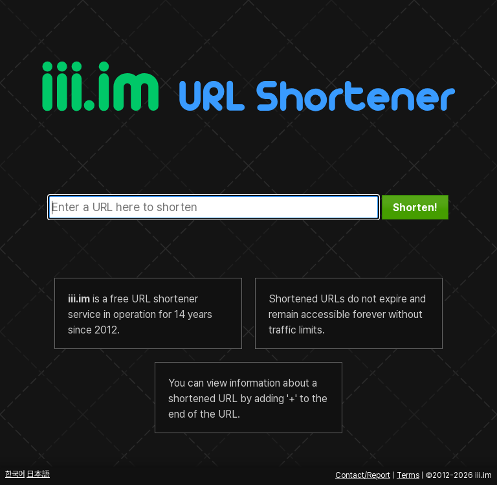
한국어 (15, 474)
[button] (415, 207)
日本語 (38, 474)
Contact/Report (362, 475)
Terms (408, 475)
